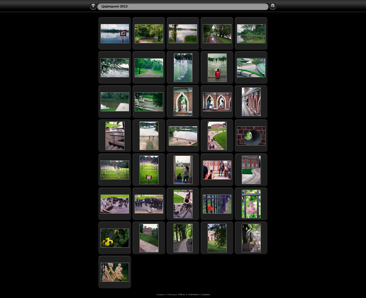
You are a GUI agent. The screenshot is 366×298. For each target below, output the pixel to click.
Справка (205, 294)
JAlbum (181, 294)
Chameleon (193, 294)
